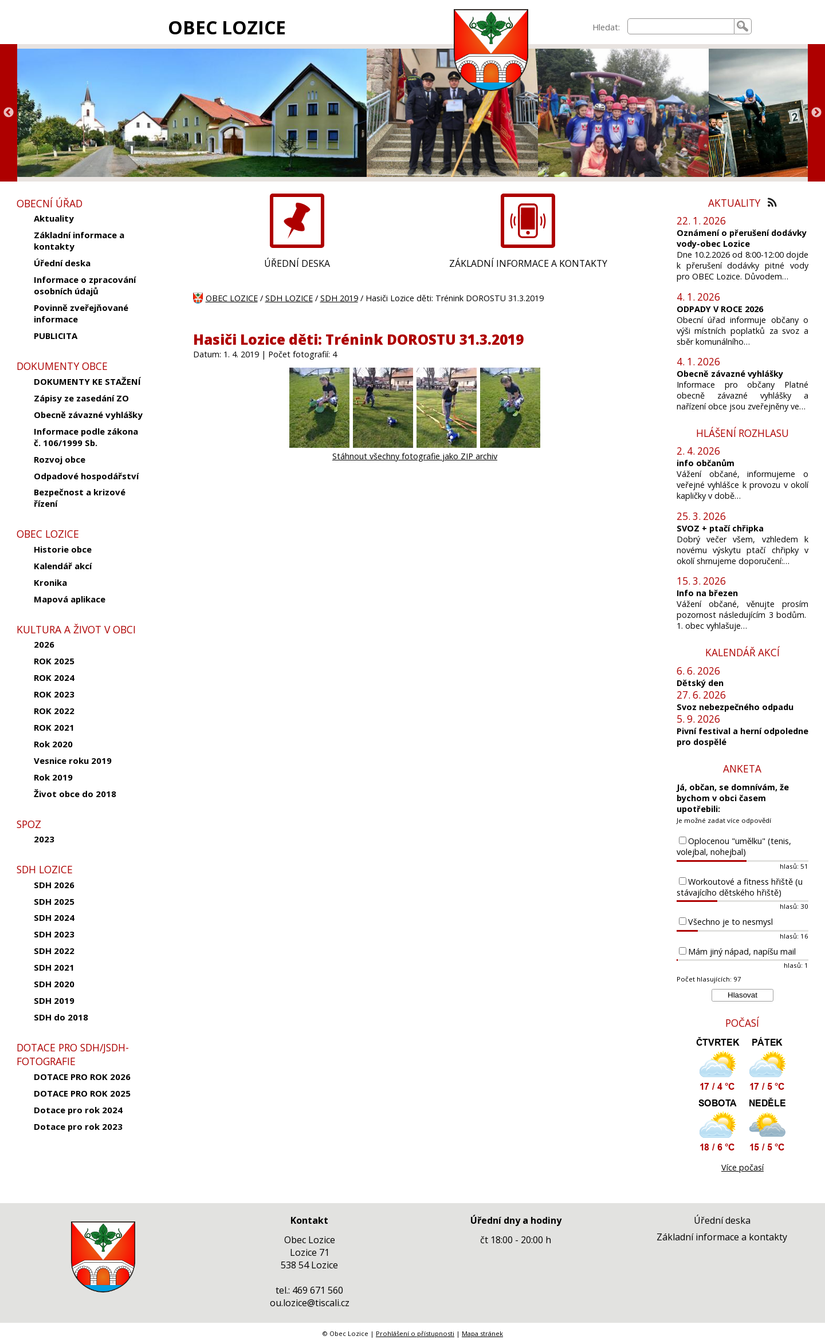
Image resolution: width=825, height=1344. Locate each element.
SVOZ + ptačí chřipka (720, 528)
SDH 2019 (54, 1000)
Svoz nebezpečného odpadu (735, 706)
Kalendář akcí (63, 566)
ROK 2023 (54, 694)
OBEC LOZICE (227, 27)
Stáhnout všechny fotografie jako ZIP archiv (414, 456)
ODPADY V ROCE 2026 (720, 309)
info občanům (705, 463)
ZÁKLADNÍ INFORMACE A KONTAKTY (528, 263)
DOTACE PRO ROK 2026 (82, 1076)
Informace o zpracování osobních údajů (85, 285)
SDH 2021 (54, 967)
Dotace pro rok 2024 (78, 1110)
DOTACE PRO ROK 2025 (82, 1093)
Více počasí (742, 1167)
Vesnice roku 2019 (73, 760)
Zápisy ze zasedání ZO (81, 398)
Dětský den (700, 682)
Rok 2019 (53, 777)
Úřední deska (62, 263)
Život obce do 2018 (75, 793)
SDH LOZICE (289, 298)
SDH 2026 (54, 884)
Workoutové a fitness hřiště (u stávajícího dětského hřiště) (740, 887)
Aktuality (54, 218)
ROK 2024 (54, 677)
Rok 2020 (53, 744)
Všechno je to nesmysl (730, 921)
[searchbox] (680, 26)
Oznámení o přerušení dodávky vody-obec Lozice (742, 238)
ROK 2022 (54, 710)
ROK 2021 (54, 727)
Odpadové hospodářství (86, 476)
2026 (44, 644)
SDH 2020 (54, 984)
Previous (8, 113)
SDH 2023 (54, 934)
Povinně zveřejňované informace (81, 313)
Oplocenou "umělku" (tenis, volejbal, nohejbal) (734, 846)
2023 (44, 839)
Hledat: (606, 27)
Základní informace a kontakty (79, 240)
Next (816, 113)
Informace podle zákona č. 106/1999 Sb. (86, 436)
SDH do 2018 (61, 1017)
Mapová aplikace (69, 599)
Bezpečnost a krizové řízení (79, 497)
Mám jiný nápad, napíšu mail (742, 951)
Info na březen (707, 593)
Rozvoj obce (59, 459)
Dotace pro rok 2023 (78, 1126)
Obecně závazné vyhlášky (88, 414)
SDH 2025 (54, 901)
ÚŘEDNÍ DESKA (297, 263)
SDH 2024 (54, 917)
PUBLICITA (55, 335)
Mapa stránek (482, 1333)
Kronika (50, 582)
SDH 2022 (54, 950)
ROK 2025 (54, 661)
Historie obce (63, 549)
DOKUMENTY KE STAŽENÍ (87, 381)
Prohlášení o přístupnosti (415, 1333)
